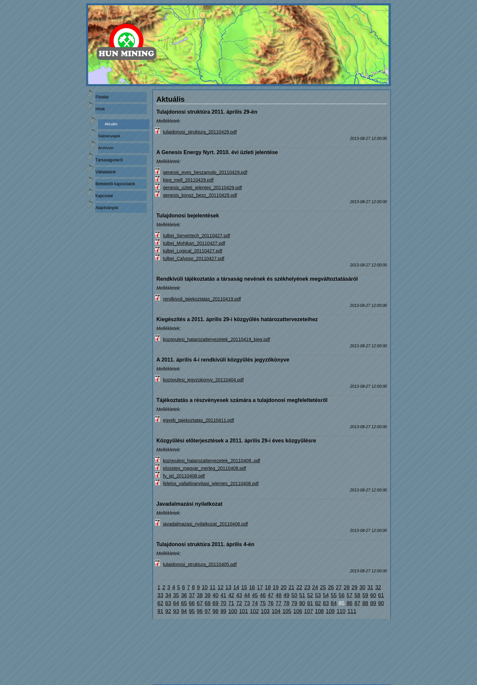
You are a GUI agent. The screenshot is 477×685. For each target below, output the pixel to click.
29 (354, 587)
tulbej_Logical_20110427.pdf (192, 251)
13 (229, 587)
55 (334, 595)
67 (200, 603)
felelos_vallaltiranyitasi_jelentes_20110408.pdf (211, 483)
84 (334, 603)
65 (184, 603)
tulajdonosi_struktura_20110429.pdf (200, 132)
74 (255, 603)
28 (347, 587)
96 (200, 611)
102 (254, 611)
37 (192, 595)
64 (176, 603)
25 (323, 587)
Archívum (105, 148)
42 (231, 595)
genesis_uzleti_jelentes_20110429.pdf (202, 187)
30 (362, 587)
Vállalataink (105, 172)
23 (307, 587)
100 (232, 611)
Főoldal (101, 97)
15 (244, 587)
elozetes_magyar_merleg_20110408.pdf (204, 468)
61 (381, 595)
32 (378, 587)
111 (351, 611)
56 (341, 595)
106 (297, 611)
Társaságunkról (109, 160)
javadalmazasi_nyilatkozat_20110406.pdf (205, 524)
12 (221, 587)
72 (239, 603)
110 (341, 611)
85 (341, 603)
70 (223, 603)
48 (279, 595)
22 (299, 587)
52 (310, 595)
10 (205, 587)
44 (247, 595)
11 (213, 587)
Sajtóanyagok (109, 136)
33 (160, 595)
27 (339, 587)
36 (184, 595)
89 (373, 603)
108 (319, 611)
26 (331, 587)
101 (243, 611)
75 (263, 603)
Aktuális (111, 124)
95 (192, 611)
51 (302, 595)
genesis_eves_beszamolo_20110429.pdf (205, 172)
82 (318, 603)
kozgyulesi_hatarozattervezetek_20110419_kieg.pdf (216, 339)
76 (271, 603)
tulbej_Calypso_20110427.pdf (193, 258)
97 (208, 611)
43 (239, 595)
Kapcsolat (104, 196)
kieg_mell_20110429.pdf (188, 180)
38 (200, 595)
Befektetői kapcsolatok (115, 184)
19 (276, 587)
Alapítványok (106, 207)
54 (326, 595)
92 (168, 611)
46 (263, 595)
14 (236, 587)
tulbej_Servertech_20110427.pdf (196, 235)
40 (216, 595)
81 (310, 603)
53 (318, 595)
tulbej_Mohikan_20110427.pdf (194, 243)
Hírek (100, 109)
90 (381, 603)
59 (365, 595)
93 (176, 611)
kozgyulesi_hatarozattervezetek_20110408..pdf (211, 460)
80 (302, 603)
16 (252, 587)
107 (308, 611)
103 (265, 611)
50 (294, 595)
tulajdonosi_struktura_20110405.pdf (200, 564)
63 (168, 603)
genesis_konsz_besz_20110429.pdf (200, 195)
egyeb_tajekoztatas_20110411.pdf (198, 420)
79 (294, 603)
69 (216, 603)
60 (373, 595)
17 (260, 587)
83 (326, 603)
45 (255, 595)
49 (287, 595)
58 (357, 595)
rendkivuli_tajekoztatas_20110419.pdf (202, 299)
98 (216, 611)
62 (160, 603)
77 (279, 603)
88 (365, 603)
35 (176, 595)
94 (184, 611)
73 (247, 603)
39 (208, 595)
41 (223, 595)
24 (315, 587)
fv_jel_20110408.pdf (184, 476)
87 (357, 603)
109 (330, 611)
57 (349, 595)
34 (168, 595)
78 (287, 603)
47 (271, 595)
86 (349, 603)
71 (231, 603)
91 (160, 611)
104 (276, 611)
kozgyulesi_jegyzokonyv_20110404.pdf (203, 379)
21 (291, 587)
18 (268, 587)
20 (284, 587)
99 (223, 611)
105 (287, 611)
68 (208, 603)
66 (192, 603)
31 (370, 587)
